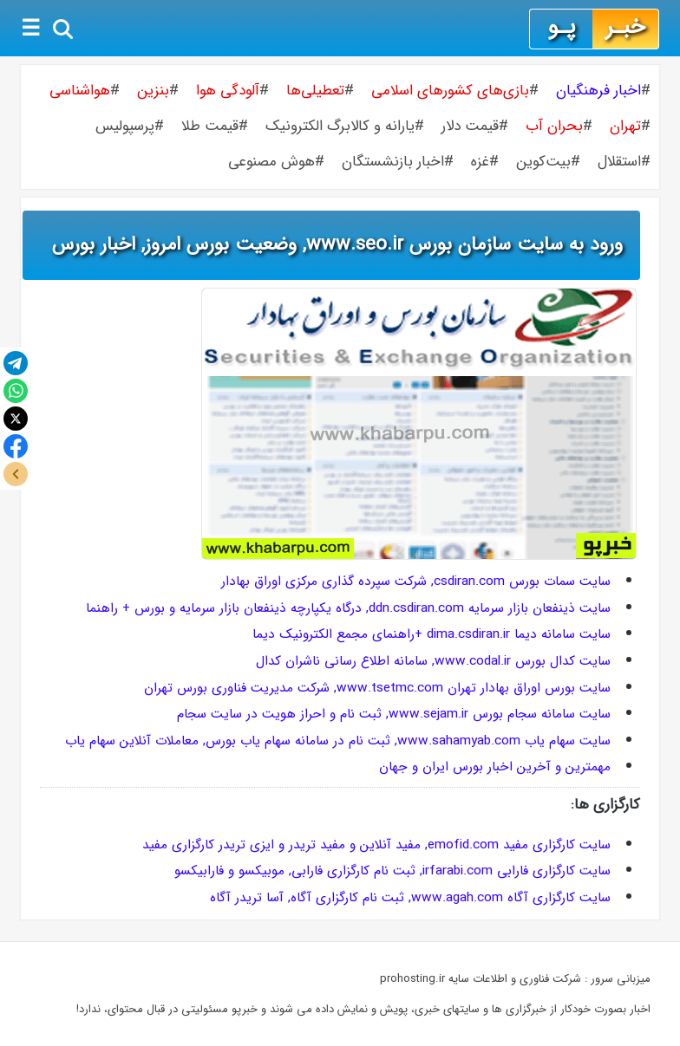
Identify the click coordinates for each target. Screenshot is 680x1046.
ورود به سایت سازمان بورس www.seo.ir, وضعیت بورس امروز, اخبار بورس (337, 244)
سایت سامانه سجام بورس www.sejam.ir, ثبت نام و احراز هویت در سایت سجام (394, 714)
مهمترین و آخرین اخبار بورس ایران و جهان (495, 767)
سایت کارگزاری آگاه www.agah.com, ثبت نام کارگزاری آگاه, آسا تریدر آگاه (410, 897)
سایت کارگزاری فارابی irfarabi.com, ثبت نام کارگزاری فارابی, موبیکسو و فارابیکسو (392, 871)
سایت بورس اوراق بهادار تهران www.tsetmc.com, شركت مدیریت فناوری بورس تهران (377, 688)
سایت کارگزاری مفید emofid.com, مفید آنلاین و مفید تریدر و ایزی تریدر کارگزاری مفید (376, 845)
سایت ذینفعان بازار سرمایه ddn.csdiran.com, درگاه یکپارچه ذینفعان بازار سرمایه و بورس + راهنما (348, 608)
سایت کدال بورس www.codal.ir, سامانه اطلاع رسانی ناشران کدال (433, 661)
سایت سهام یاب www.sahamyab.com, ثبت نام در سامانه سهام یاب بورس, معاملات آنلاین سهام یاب (338, 741)
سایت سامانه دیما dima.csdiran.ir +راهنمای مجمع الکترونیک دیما (431, 634)
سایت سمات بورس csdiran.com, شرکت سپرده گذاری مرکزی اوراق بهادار (416, 581)
